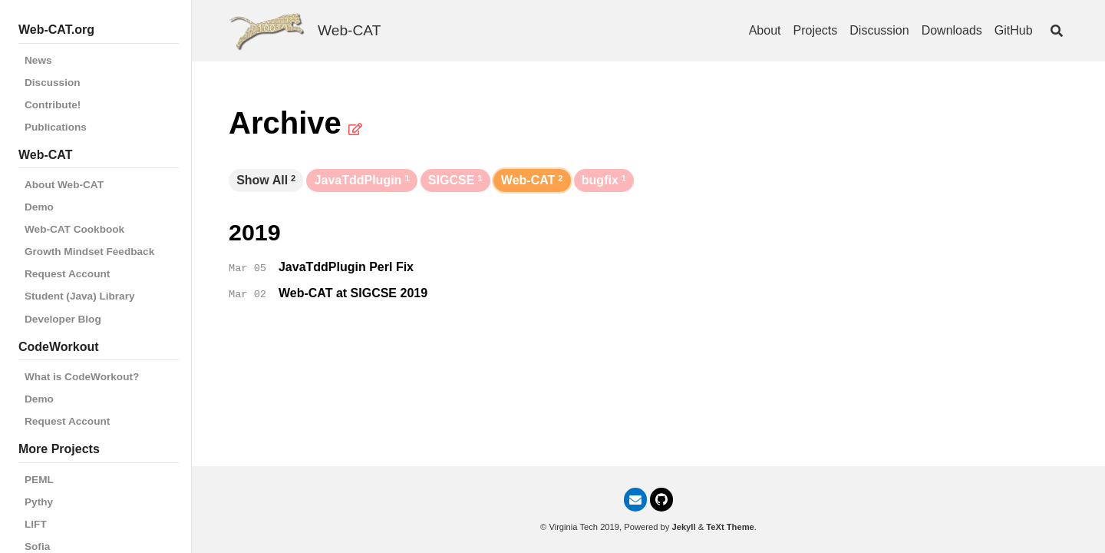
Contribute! (53, 105)
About (765, 30)
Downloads (952, 30)
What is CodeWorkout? (82, 376)
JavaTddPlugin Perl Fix (346, 266)
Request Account (67, 274)
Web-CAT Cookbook (74, 229)
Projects (815, 30)
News (38, 60)
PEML (39, 479)
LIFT (36, 524)
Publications (56, 127)
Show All (265, 180)
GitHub (1014, 30)
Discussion (53, 82)
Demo (39, 207)
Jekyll (683, 526)
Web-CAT (349, 30)
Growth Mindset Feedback (89, 251)
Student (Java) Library (80, 296)
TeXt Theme (730, 526)
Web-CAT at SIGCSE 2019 (353, 293)
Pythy (39, 502)
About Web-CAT (64, 184)
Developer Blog (63, 319)
